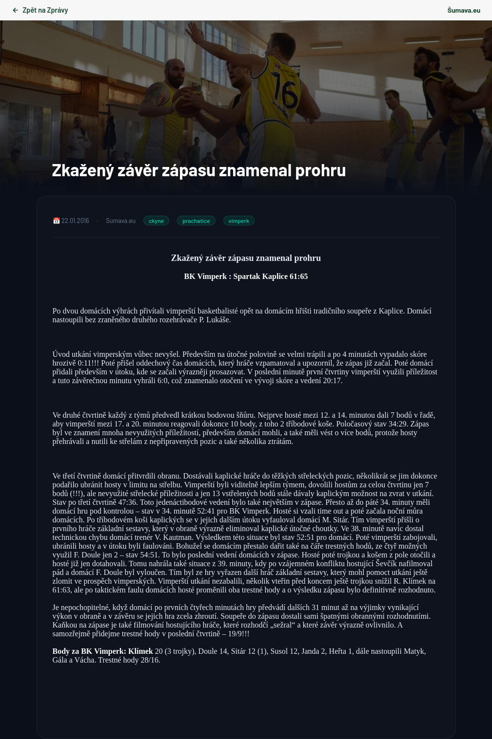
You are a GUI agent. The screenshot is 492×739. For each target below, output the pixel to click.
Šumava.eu (464, 10)
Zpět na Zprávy (40, 10)
